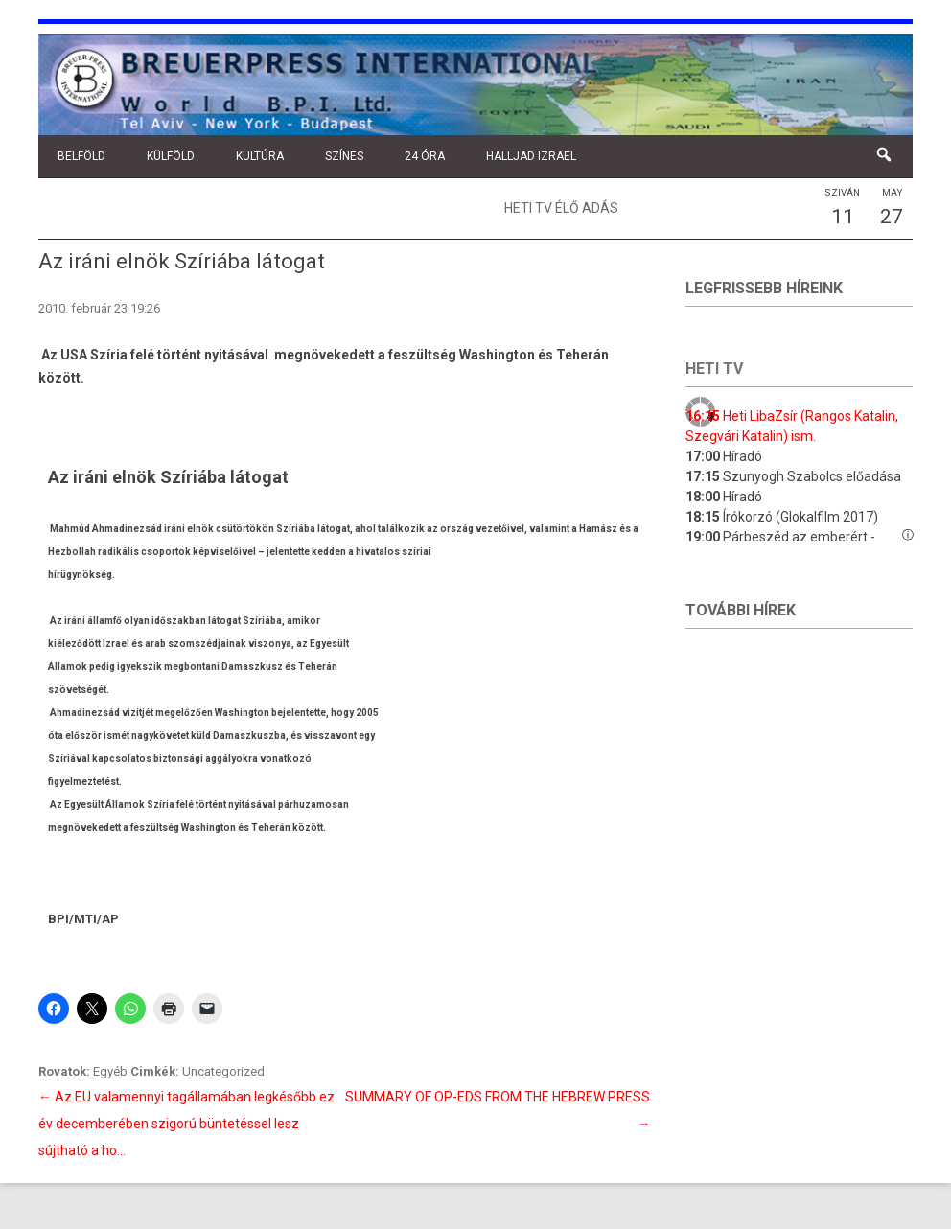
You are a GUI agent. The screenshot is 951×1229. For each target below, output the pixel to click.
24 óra (425, 156)
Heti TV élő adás (561, 208)
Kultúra (260, 156)
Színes (344, 156)
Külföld (171, 156)
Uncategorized (223, 1071)
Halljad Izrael (531, 156)
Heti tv (714, 368)
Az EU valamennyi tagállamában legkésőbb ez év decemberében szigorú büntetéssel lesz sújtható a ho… (186, 1123)
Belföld (81, 156)
